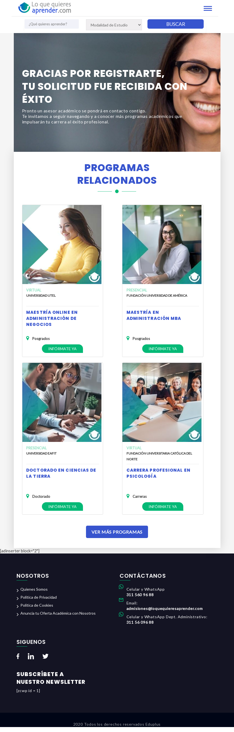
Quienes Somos (34, 594)
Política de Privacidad (38, 602)
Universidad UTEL (41, 295)
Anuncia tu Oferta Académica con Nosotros (58, 618)
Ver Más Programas (117, 537)
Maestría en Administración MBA (153, 315)
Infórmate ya (61, 348)
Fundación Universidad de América (156, 295)
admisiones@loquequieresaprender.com (165, 613)
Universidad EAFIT (41, 455)
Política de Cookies (36, 610)
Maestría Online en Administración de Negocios (52, 318)
